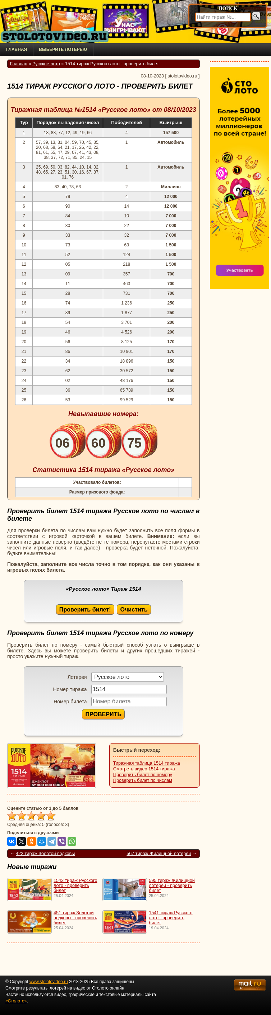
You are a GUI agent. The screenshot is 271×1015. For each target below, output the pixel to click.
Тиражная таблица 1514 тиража (146, 763)
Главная (16, 49)
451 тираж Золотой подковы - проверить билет (75, 917)
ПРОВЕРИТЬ (103, 714)
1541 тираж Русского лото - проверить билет (170, 917)
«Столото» (16, 1001)
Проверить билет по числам (142, 780)
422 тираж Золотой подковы (45, 853)
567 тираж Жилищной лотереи (159, 853)
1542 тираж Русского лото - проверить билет (75, 885)
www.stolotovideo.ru (48, 981)
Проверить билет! (85, 609)
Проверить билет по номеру (142, 774)
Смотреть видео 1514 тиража (144, 768)
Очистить (133, 609)
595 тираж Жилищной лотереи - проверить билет (172, 885)
